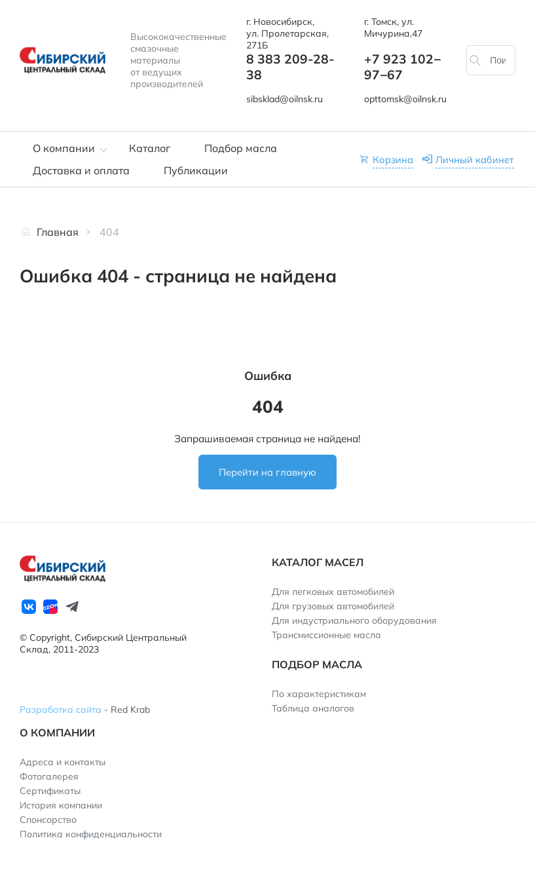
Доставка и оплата (81, 170)
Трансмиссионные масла (326, 635)
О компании (64, 148)
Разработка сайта (60, 709)
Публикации (196, 170)
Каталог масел (317, 562)
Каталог (149, 148)
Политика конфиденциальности (91, 834)
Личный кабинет (474, 159)
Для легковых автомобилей (333, 592)
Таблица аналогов (313, 708)
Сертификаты (50, 791)
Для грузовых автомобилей (333, 606)
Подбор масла (240, 148)
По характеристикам (319, 694)
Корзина (393, 159)
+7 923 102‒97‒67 (402, 67)
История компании (61, 805)
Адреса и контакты (62, 762)
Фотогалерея (49, 776)
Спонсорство (48, 820)
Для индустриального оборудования (354, 620)
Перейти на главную (267, 472)
